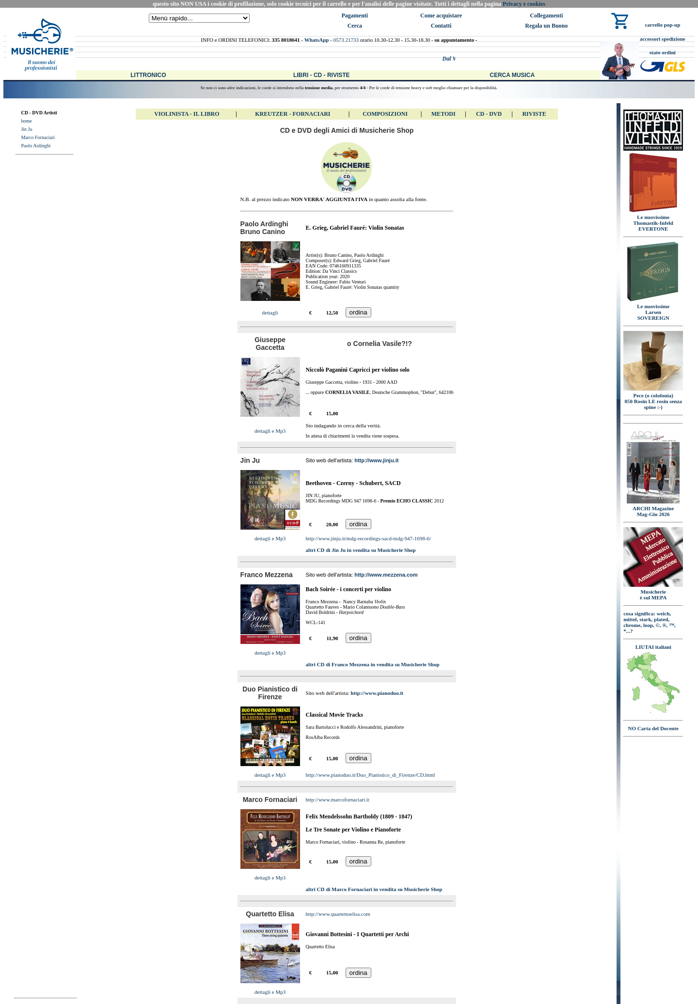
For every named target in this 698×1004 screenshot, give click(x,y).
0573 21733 (346, 40)
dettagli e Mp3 (270, 431)
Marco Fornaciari (38, 137)
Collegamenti (546, 15)
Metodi (443, 113)
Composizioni (385, 113)
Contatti (441, 25)
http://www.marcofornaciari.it (337, 799)
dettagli (270, 312)
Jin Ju (26, 129)
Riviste (534, 113)
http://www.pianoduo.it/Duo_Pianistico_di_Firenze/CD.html (370, 775)
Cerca (355, 25)
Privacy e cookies (524, 3)
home (26, 121)
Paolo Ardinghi (35, 145)
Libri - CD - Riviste (321, 75)
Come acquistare (441, 15)
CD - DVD (489, 113)
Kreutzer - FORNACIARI (292, 113)
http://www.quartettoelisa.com (338, 914)
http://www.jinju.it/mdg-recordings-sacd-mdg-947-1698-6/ (368, 538)
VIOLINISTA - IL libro (186, 113)
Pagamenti (355, 15)
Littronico (148, 75)
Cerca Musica (512, 75)
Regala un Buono (546, 25)
